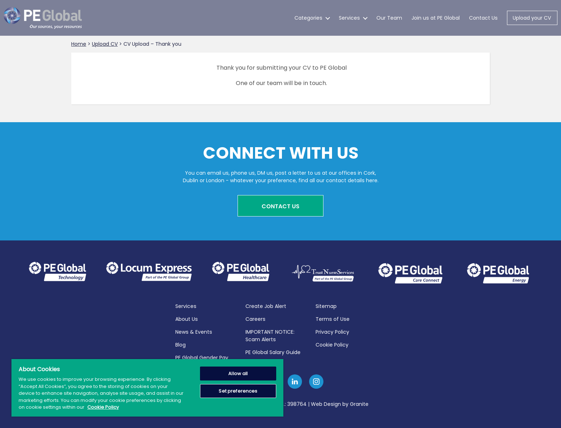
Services (349, 17)
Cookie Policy (332, 343)
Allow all (238, 373)
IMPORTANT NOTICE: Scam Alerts (269, 334)
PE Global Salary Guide (273, 350)
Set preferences (238, 391)
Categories (308, 17)
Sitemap (326, 304)
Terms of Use (333, 317)
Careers (255, 317)
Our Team (389, 17)
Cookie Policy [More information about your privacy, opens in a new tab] (103, 407)
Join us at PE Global (435, 17)
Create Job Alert (265, 304)
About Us (186, 317)
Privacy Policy (332, 330)
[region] (147, 388)
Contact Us (483, 17)
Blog (180, 343)
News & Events (193, 330)
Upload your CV (532, 17)
